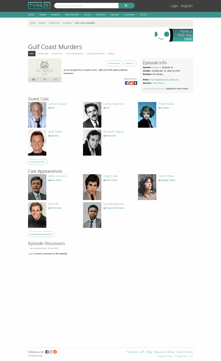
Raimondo (111, 135)
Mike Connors (57, 176)
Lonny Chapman (113, 104)
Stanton (55, 135)
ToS (191, 356)
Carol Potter (166, 176)
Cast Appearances (74, 53)
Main (31, 53)
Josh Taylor (55, 131)
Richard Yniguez (113, 131)
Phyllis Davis (166, 104)
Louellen (165, 108)
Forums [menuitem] (143, 14)
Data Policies (184, 352)
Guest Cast (42, 53)
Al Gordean (56, 208)
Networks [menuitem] (55, 14)
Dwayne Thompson (115, 208)
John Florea (157, 83)
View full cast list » (38, 162)
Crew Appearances (96, 53)
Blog (149, 352)
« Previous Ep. (114, 63)
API (142, 352)
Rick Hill (53, 204)
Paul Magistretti (157, 79)
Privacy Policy (181, 356)
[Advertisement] (89, 35)
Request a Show (164, 352)
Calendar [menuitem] (114, 14)
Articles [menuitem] (87, 14)
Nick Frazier (112, 180)
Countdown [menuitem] (129, 14)
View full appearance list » (41, 234)
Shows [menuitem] (31, 14)
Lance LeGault (57, 104)
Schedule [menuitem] (100, 14)
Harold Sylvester (113, 204)
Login (174, 6)
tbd (52, 108)
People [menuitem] (43, 14)
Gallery (111, 53)
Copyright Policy (165, 356)
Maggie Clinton (168, 180)
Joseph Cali (110, 176)
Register (187, 6)
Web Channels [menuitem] (72, 14)
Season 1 (156, 67)
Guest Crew (57, 53)
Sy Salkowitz (173, 79)
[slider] (154, 89)
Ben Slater (56, 180)
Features (132, 352)
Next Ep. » (130, 63)
